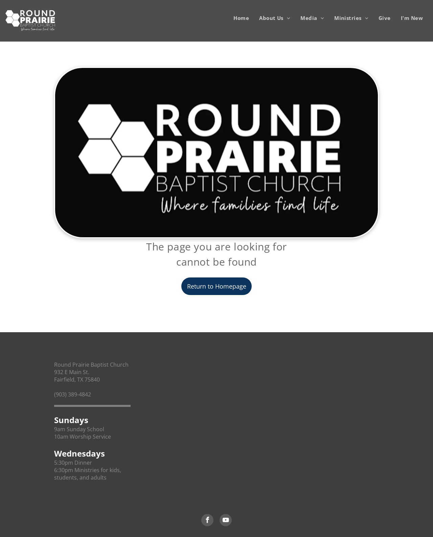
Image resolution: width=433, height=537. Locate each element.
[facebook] (207, 521)
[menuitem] (241, 18)
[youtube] (226, 521)
